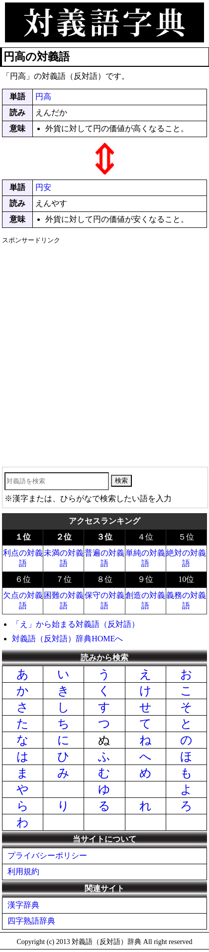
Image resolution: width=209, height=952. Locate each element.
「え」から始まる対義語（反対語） (75, 624)
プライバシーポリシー (47, 855)
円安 (43, 187)
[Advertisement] (104, 352)
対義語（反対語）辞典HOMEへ (67, 638)
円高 (43, 96)
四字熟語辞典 (31, 921)
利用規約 (23, 871)
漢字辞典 (23, 905)
